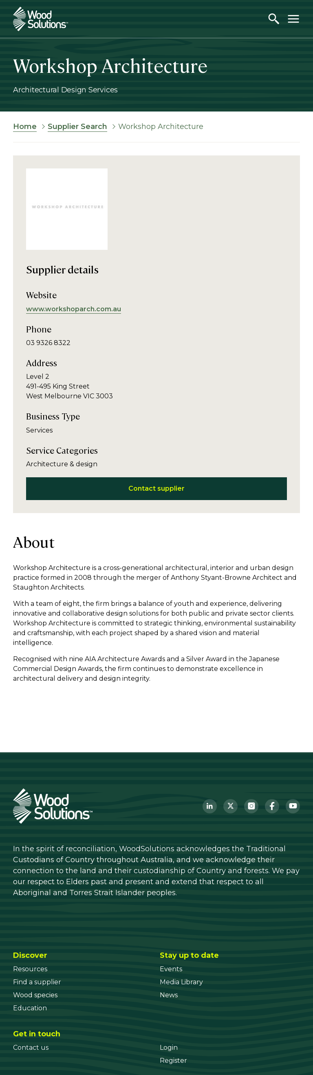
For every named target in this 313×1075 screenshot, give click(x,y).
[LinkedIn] (210, 806)
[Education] (30, 1008)
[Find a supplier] (37, 982)
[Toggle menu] (293, 18)
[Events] (171, 969)
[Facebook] (272, 806)
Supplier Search (77, 126)
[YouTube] (293, 806)
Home (25, 126)
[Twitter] (230, 806)
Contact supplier (156, 488)
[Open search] (273, 18)
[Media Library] (181, 982)
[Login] (169, 1047)
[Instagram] (251, 806)
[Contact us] (30, 1047)
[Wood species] (35, 995)
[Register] (173, 1060)
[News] (169, 995)
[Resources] (30, 969)
